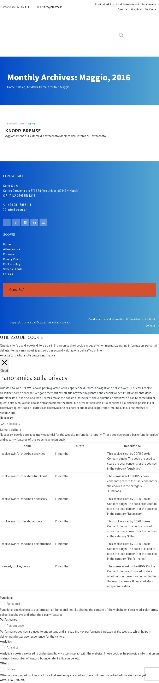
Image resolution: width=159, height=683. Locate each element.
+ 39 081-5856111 (19, 205)
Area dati (123, 9)
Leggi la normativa (43, 355)
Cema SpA (16, 289)
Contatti (150, 326)
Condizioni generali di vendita (106, 319)
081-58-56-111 (20, 7)
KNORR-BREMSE (23, 130)
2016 (53, 87)
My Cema (150, 9)
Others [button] (4, 663)
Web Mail (136, 9)
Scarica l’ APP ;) (104, 4)
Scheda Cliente (13, 269)
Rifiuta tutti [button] (24, 355)
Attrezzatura (11, 249)
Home (11, 87)
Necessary (13, 424)
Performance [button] (8, 620)
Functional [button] (6, 598)
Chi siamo (9, 254)
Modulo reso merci (127, 4)
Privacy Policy (12, 259)
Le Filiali (8, 274)
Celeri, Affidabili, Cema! (32, 87)
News (31, 123)
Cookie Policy (11, 264)
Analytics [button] (6, 641)
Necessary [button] (6, 418)
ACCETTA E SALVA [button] (12, 680)
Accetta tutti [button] (8, 355)
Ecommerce (149, 4)
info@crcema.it (52, 7)
